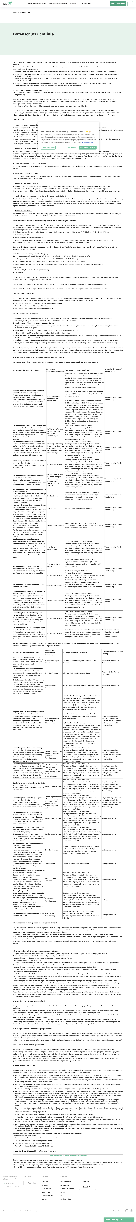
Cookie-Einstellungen (48, 147)
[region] (68, 137)
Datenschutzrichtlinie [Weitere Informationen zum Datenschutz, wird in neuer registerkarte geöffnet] (87, 142)
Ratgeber (74, 3)
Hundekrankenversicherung (37, 3)
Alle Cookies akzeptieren (87, 147)
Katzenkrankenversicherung (58, 3)
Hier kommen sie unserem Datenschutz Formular (68, 1156)
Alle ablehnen (72, 147)
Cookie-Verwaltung (31, 1211)
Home (15, 13)
